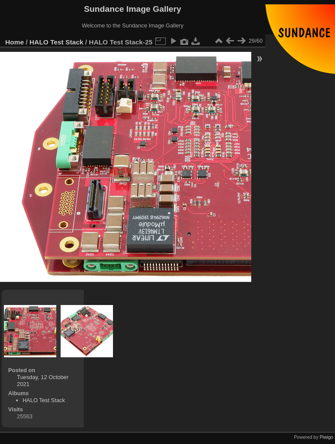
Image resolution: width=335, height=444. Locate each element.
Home (14, 42)
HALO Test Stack (56, 42)
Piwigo (326, 437)
